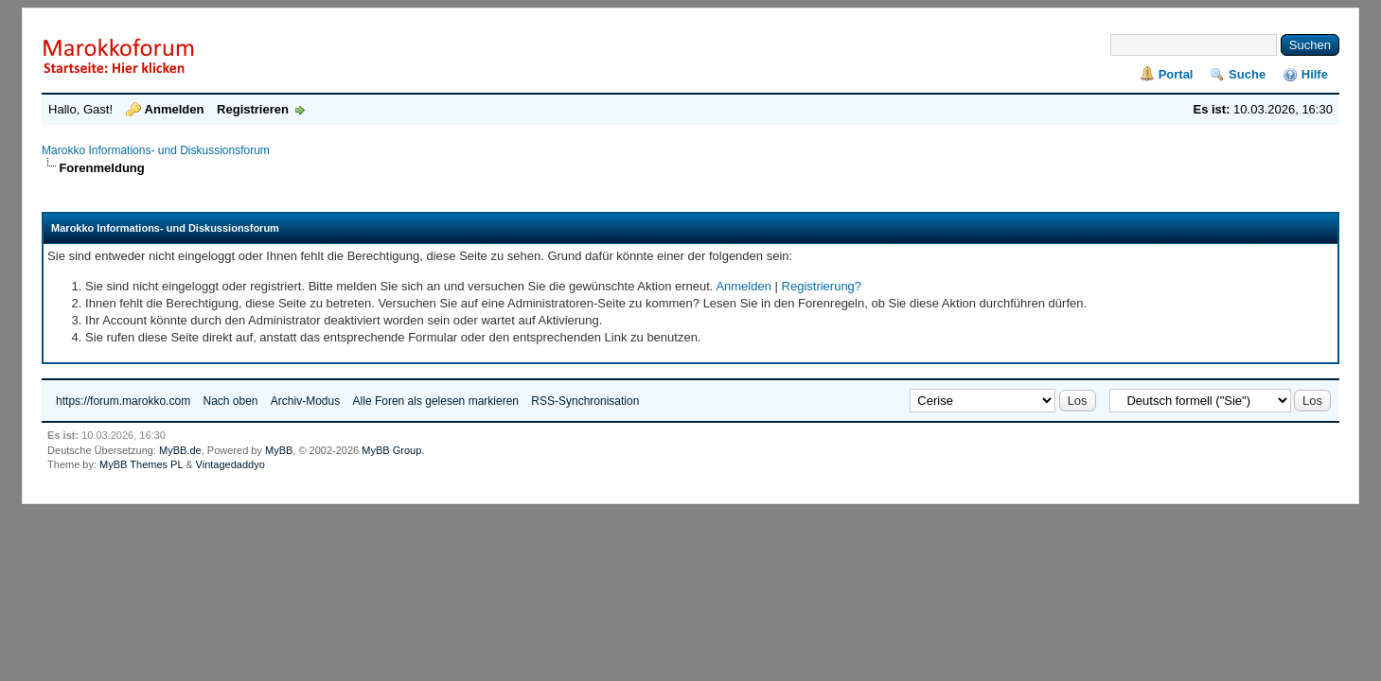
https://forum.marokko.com (123, 401)
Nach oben (230, 401)
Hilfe (1314, 74)
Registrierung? (822, 286)
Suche (1247, 74)
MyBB (278, 450)
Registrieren (253, 109)
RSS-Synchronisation (585, 401)
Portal (1176, 74)
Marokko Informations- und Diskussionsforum (156, 150)
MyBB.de (180, 450)
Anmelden (174, 109)
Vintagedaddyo (230, 464)
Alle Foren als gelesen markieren (436, 401)
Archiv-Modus (305, 401)
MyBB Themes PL (141, 464)
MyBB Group (391, 450)
